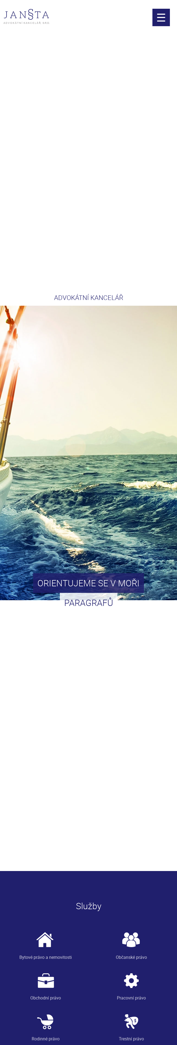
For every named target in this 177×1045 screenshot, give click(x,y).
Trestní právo (131, 1025)
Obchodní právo (45, 984)
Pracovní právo (131, 984)
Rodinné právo (45, 1025)
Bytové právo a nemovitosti (45, 943)
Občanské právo (131, 943)
